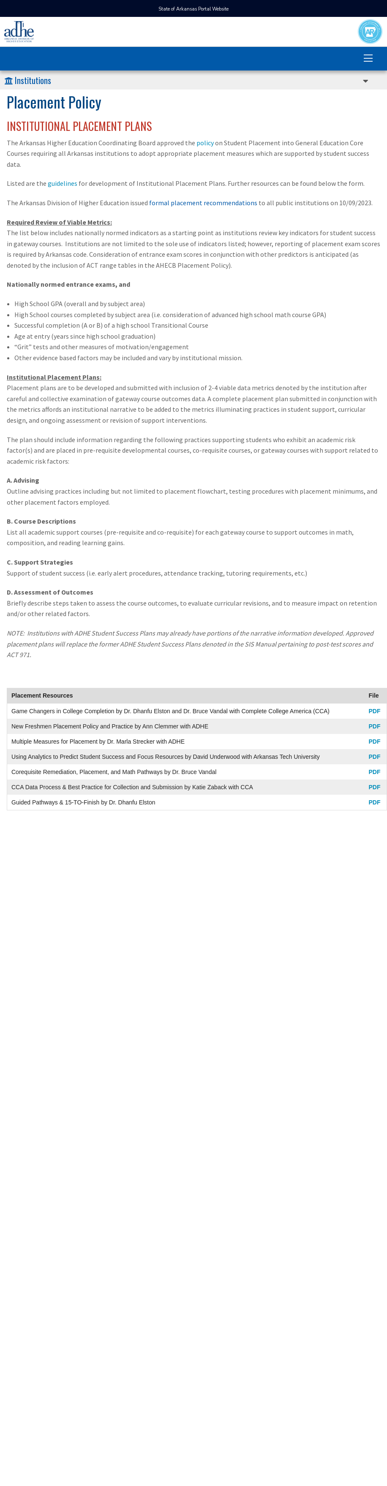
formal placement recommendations (203, 202)
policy (205, 143)
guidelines (62, 183)
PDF (374, 711)
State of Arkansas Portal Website (193, 9)
